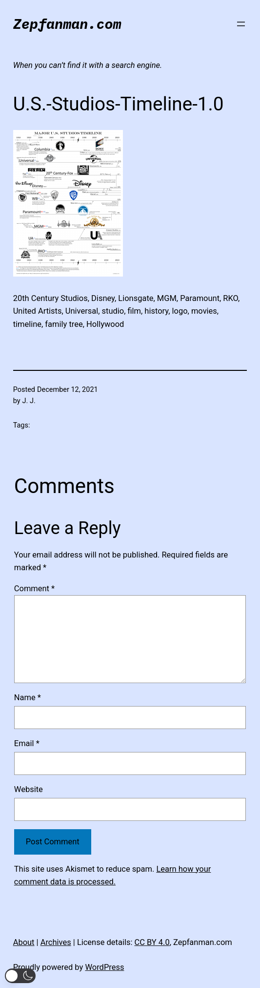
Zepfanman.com (67, 24)
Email (27, 743)
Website (28, 789)
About (24, 942)
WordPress (104, 967)
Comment (34, 588)
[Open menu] (241, 24)
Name (27, 697)
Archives (55, 942)
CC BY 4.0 (151, 942)
